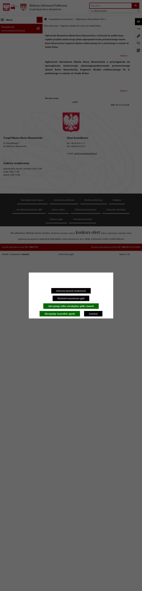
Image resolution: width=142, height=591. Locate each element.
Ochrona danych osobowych (71, 290)
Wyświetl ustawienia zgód (70, 298)
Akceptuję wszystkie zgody (59, 313)
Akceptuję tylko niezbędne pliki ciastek (71, 306)
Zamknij (93, 313)
